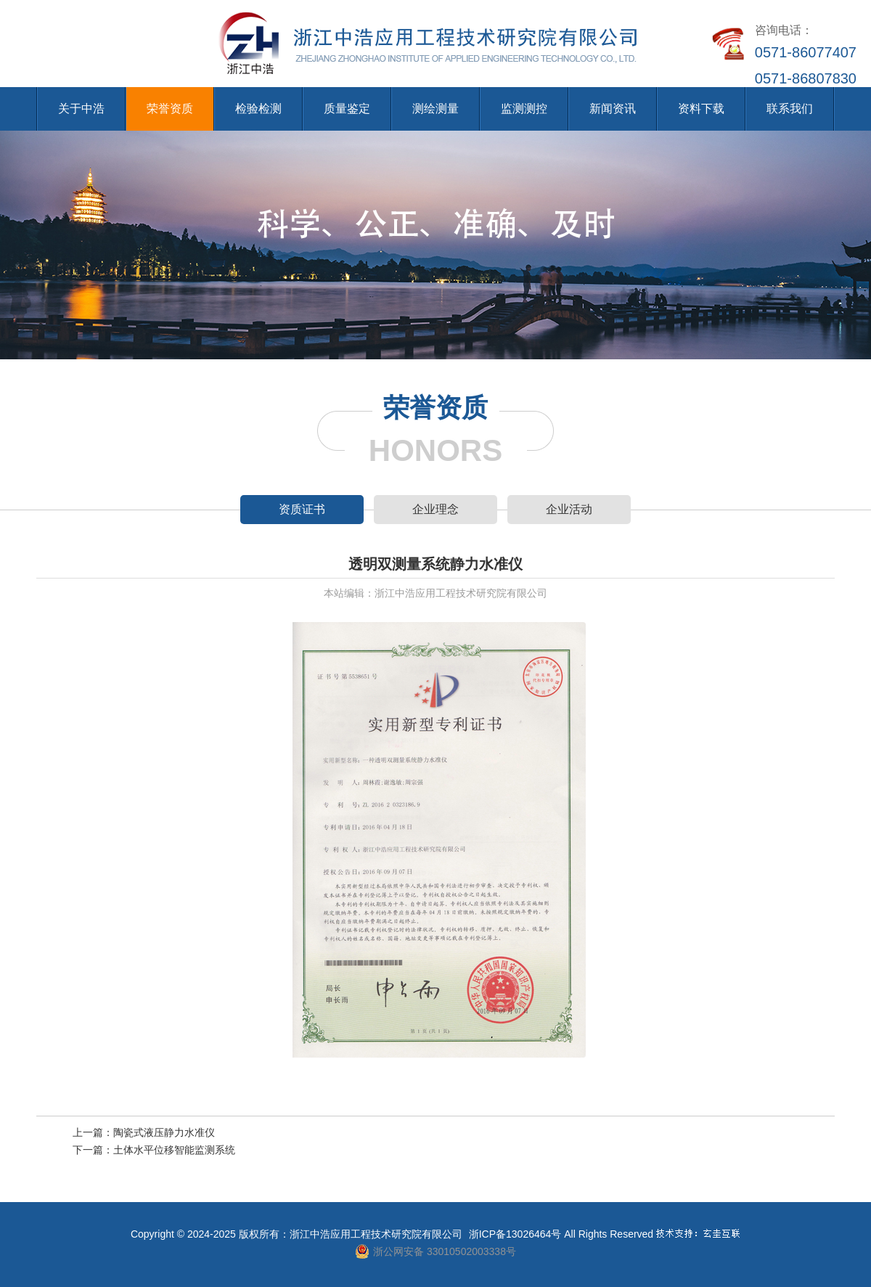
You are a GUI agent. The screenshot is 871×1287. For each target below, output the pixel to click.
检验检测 (258, 108)
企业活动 (569, 509)
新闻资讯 (612, 108)
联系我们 (789, 108)
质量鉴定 (347, 108)
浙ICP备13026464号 (515, 1234)
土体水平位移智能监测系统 (174, 1150)
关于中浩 (81, 108)
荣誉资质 (170, 108)
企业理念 (435, 509)
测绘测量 (435, 108)
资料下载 (701, 108)
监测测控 (524, 108)
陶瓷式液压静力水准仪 (164, 1132)
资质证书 (302, 509)
